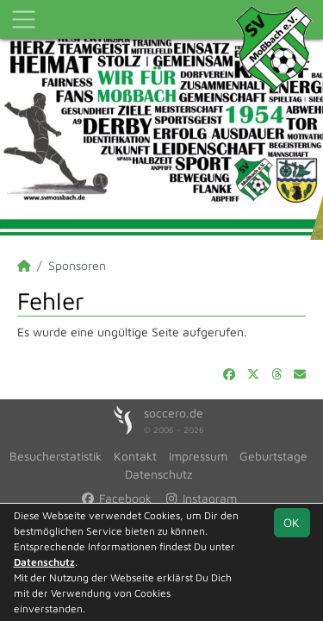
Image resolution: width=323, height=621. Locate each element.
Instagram (200, 498)
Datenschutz (158, 474)
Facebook (116, 498)
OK (291, 522)
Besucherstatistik (55, 455)
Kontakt (135, 455)
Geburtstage (273, 455)
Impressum (198, 455)
